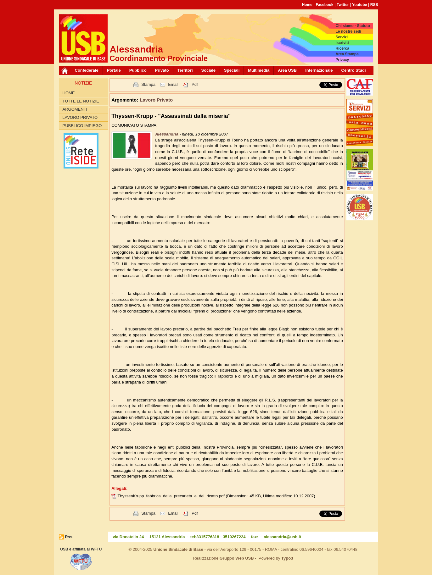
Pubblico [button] (138, 70)
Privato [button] (162, 70)
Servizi (341, 37)
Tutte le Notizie (81, 101)
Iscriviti (342, 43)
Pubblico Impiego (82, 125)
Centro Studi (353, 70)
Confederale (86, 70)
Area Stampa (346, 54)
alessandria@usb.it (282, 536)
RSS (374, 5)
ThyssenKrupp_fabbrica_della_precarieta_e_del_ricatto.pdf (172, 496)
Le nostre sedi (348, 31)
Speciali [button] (231, 70)
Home (307, 5)
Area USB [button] (287, 70)
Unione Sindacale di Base (178, 549)
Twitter (343, 5)
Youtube (359, 5)
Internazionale (319, 70)
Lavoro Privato (80, 117)
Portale (114, 70)
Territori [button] (185, 70)
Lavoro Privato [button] (156, 99)
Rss (68, 536)
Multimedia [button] (258, 70)
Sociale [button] (208, 70)
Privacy (342, 60)
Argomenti (75, 109)
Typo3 (287, 558)
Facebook (324, 5)
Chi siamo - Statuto (352, 26)
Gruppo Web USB (237, 558)
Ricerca (342, 48)
